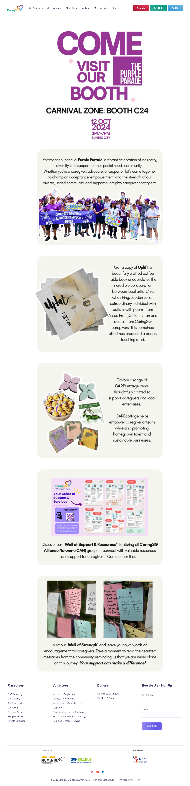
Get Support (35, 8)
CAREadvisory (15, 694)
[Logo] (15, 8)
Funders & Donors (107, 698)
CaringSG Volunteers (64, 698)
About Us (70, 8)
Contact (117, 8)
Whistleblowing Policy (129, 779)
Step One (57, 707)
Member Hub (100, 8)
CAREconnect (15, 703)
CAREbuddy (14, 698)
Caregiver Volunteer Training (68, 711)
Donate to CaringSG (108, 693)
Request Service (16, 711)
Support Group (16, 716)
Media (84, 8)
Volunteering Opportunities (67, 703)
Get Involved (53, 8)
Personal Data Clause (103, 779)
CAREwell (13, 707)
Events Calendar (16, 720)
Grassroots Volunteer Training (69, 716)
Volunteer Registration (65, 694)
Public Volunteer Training (66, 720)
